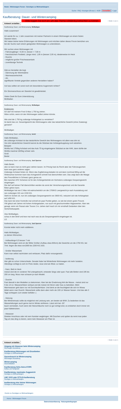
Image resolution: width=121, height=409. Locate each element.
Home (6, 7)
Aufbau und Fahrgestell (11, 369)
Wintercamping (10, 362)
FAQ (79, 11)
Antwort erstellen (12, 23)
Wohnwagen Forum (17, 7)
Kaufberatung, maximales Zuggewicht (19, 372)
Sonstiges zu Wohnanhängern (37, 7)
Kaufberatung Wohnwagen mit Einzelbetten (22, 351)
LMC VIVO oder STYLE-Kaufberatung (19, 377)
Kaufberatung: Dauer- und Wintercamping (29, 17)
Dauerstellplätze (9, 363)
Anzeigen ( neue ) (89, 11)
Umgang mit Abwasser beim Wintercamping (22, 346)
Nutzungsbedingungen (69, 402)
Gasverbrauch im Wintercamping (17, 357)
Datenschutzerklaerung (52, 402)
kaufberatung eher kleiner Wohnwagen (20, 383)
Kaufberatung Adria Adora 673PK (18, 367)
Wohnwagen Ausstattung (12, 348)
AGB (98, 11)
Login (115, 11)
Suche (74, 11)
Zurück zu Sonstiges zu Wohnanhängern (19, 393)
